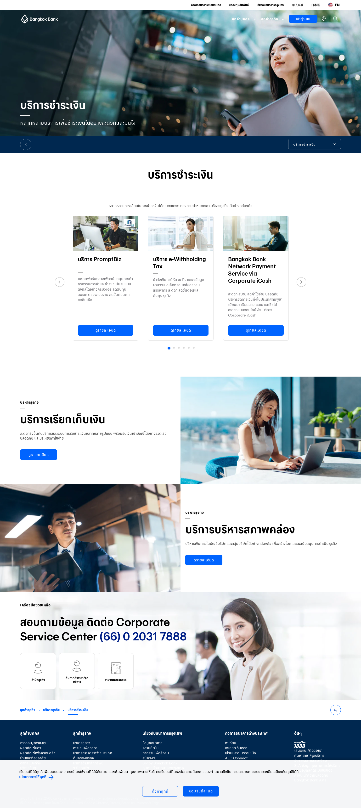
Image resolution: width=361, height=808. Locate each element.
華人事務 (298, 5)
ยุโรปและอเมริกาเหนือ (240, 753)
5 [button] (189, 348)
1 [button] (169, 349)
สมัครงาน (149, 758)
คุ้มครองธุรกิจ (83, 758)
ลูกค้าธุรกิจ (269, 19)
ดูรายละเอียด (106, 330)
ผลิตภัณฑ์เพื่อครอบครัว (37, 753)
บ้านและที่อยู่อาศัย (32, 758)
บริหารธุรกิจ (51, 710)
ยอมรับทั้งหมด (201, 791)
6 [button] (194, 348)
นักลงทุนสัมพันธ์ (239, 5)
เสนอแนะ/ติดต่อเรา (308, 750)
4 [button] (184, 348)
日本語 (315, 5)
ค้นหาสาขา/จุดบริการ (309, 755)
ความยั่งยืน (150, 748)
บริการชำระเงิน (78, 710)
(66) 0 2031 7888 (143, 636)
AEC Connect (236, 758)
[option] (105, 277)
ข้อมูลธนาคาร (152, 743)
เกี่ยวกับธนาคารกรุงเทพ (270, 5)
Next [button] (301, 282)
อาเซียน (230, 743)
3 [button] (179, 348)
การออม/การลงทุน (34, 743)
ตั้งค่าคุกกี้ (160, 791)
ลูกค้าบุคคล (241, 19)
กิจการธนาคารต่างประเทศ (206, 5)
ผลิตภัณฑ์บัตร (30, 748)
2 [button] (174, 348)
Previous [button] (59, 282)
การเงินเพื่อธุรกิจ (85, 748)
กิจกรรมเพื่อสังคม (155, 753)
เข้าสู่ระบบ (303, 19)
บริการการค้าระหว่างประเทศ (92, 753)
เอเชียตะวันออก (236, 748)
